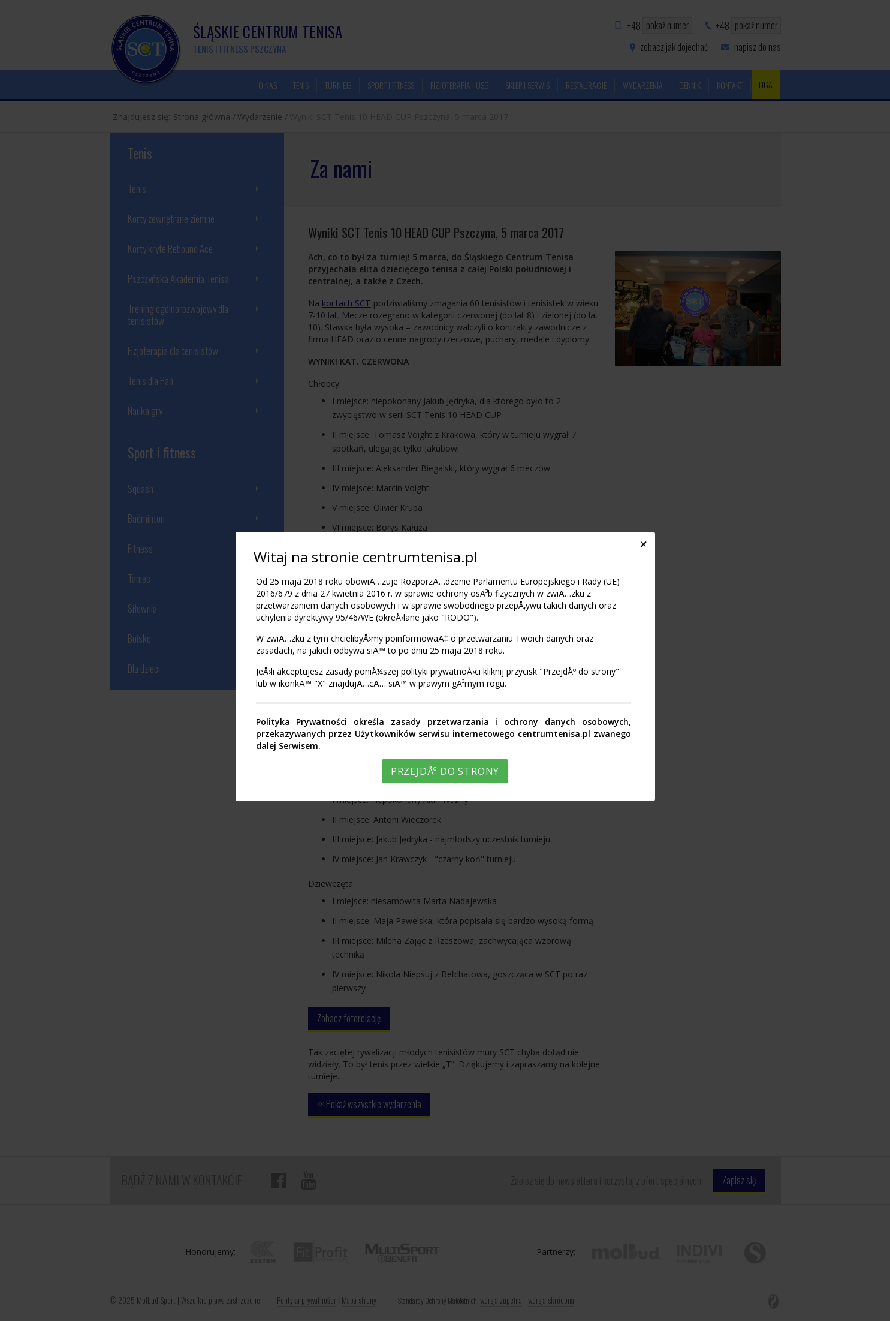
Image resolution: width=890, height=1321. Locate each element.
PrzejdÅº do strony (445, 771)
